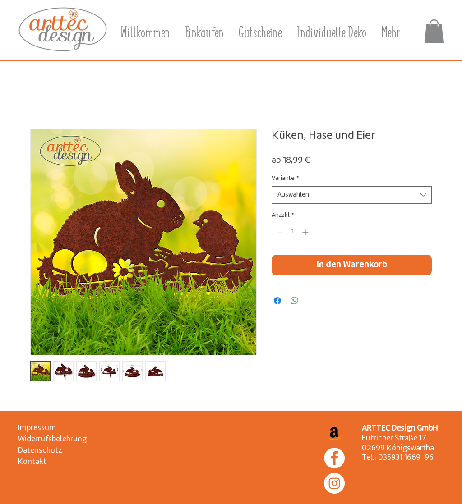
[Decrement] (278, 232)
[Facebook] (334, 458)
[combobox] (352, 195)
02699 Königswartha (398, 448)
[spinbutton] (292, 232)
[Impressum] (39, 428)
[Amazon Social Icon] (334, 432)
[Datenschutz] (40, 450)
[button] (434, 31)
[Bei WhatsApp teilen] (294, 300)
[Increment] (306, 232)
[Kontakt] (39, 461)
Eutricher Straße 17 (394, 438)
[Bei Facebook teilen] (277, 300)
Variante (285, 178)
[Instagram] (334, 483)
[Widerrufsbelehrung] (52, 439)
